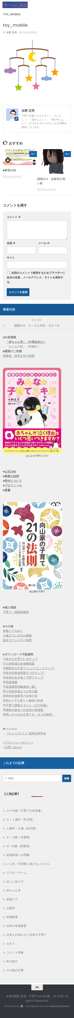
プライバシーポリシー (19, 743)
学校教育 (12, 917)
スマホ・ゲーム (16, 873)
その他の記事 (15, 970)
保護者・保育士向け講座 (19, 356)
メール (44, 243)
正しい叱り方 (15, 881)
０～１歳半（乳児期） (20, 819)
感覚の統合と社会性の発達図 (24, 710)
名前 (11, 243)
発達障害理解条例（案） (21, 687)
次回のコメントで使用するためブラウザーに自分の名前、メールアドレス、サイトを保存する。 (36, 277)
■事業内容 (9, 170)
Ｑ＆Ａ (10, 944)
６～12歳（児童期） (19, 837)
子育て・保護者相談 (16, 612)
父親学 (10, 908)
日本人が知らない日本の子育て (26, 935)
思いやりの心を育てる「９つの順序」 (30, 714)
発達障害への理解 (17, 855)
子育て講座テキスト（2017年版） (27, 705)
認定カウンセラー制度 (17, 640)
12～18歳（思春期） (19, 846)
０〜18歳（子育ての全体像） (25, 811)
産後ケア (12, 899)
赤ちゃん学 (13, 890)
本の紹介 (12, 961)
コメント (14, 217)
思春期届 (11, 682)
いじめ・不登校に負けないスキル (28, 864)
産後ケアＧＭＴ (13, 631)
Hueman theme (59, 1006)
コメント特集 (15, 952)
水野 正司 (11, 32)
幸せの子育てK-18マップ (21, 659)
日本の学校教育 (16, 926)
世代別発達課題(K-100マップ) (25, 673)
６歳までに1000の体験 (17, 635)
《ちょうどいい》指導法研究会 (26, 733)
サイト (11, 258)
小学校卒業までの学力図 (21, 691)
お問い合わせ (13, 747)
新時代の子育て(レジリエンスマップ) (30, 668)
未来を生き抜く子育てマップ (24, 677)
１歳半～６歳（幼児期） (22, 828)
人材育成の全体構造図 (20, 664)
